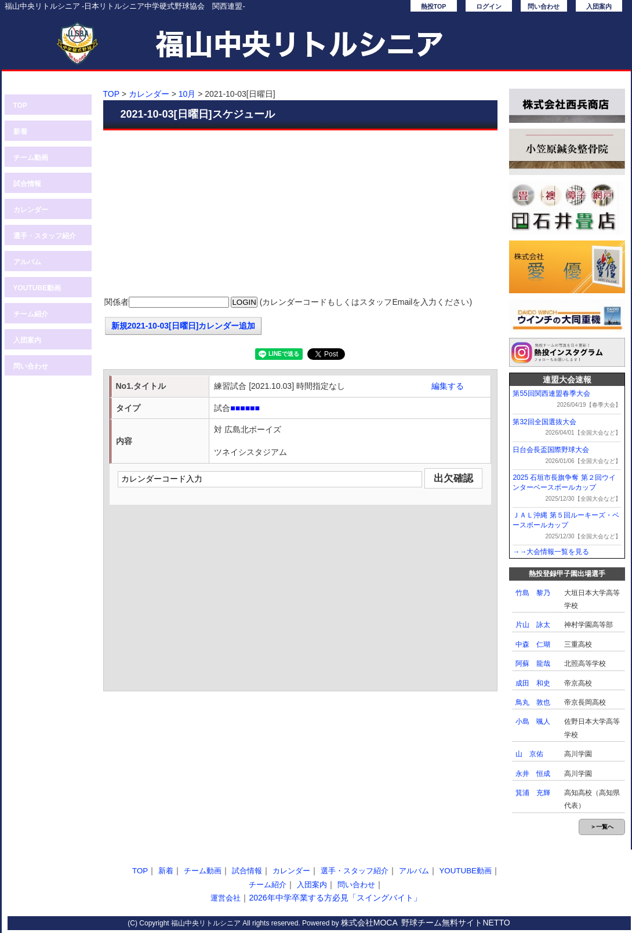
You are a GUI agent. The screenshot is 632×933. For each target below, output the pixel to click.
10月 (187, 94)
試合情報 (27, 184)
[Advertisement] (300, 214)
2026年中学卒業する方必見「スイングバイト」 (335, 897)
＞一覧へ (601, 826)
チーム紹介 (30, 314)
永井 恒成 (532, 774)
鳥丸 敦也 (532, 702)
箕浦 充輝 (532, 793)
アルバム (27, 262)
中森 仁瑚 (532, 644)
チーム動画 (30, 158)
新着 (20, 131)
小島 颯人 (532, 721)
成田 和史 (532, 683)
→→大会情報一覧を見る (551, 552)
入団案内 (599, 6)
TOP (20, 105)
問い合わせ (544, 6)
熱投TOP (433, 6)
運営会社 (225, 898)
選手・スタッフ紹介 (44, 236)
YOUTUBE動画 (37, 288)
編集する (447, 386)
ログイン (489, 6)
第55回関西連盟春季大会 (551, 393)
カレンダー (30, 210)
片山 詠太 (532, 625)
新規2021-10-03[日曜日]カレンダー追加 (183, 325)
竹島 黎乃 (532, 593)
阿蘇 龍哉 (532, 663)
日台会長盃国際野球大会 (551, 450)
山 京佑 (529, 754)
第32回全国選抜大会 (544, 422)
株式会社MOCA (369, 922)
